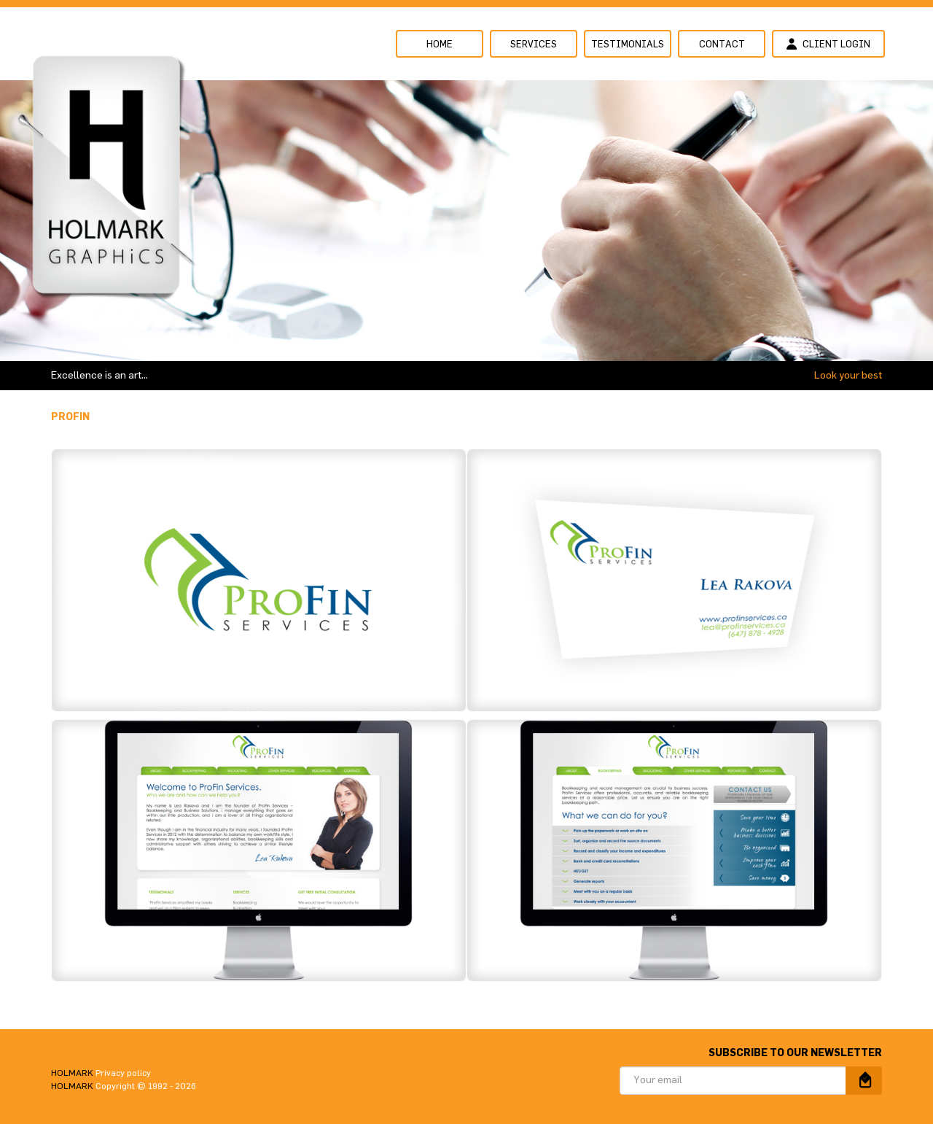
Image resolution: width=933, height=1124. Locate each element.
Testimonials (627, 45)
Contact (722, 45)
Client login (828, 44)
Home (439, 45)
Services (533, 45)
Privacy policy (123, 1073)
